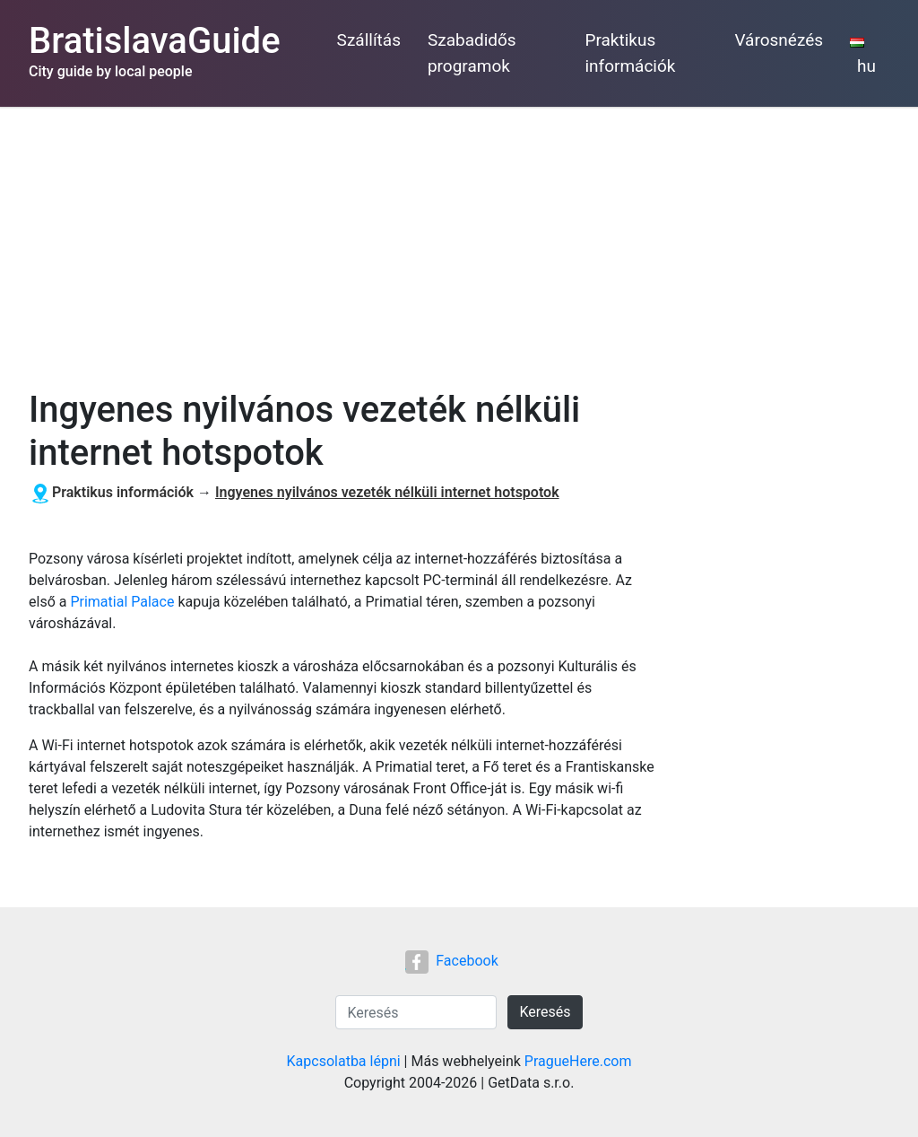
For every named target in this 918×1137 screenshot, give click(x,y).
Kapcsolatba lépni (344, 1061)
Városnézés (778, 40)
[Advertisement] (459, 241)
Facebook (451, 960)
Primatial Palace (122, 601)
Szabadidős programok (472, 53)
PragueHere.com (578, 1061)
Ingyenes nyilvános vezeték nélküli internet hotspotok (387, 492)
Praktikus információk (630, 53)
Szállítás (369, 40)
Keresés (544, 1011)
